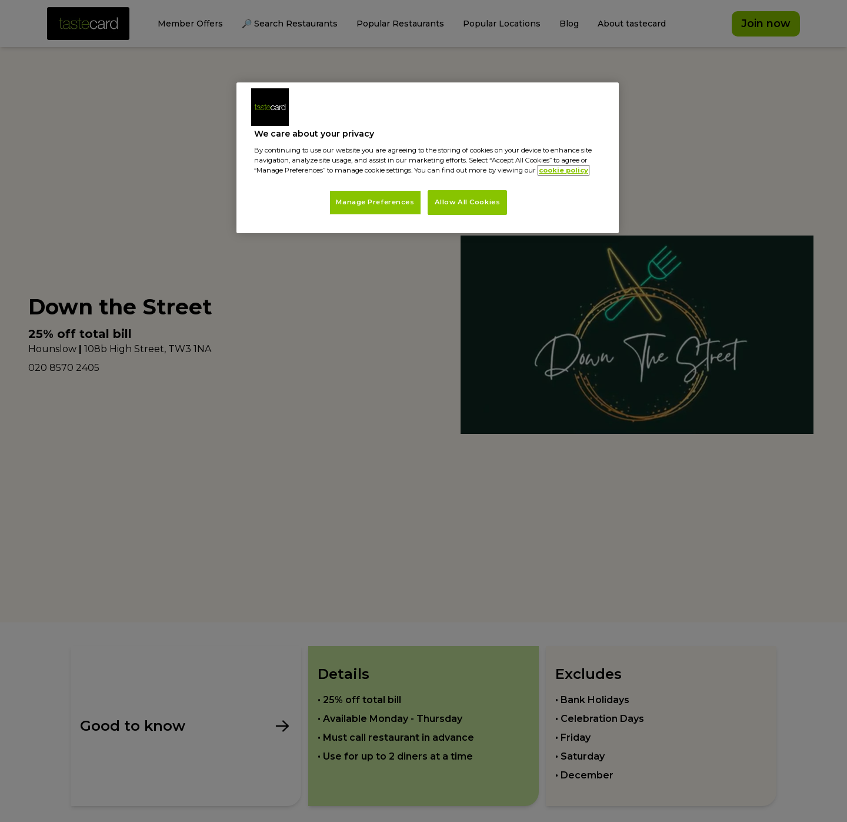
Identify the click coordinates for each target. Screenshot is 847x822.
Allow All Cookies (468, 202)
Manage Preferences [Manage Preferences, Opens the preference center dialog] (375, 202)
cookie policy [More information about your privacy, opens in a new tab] (563, 170)
